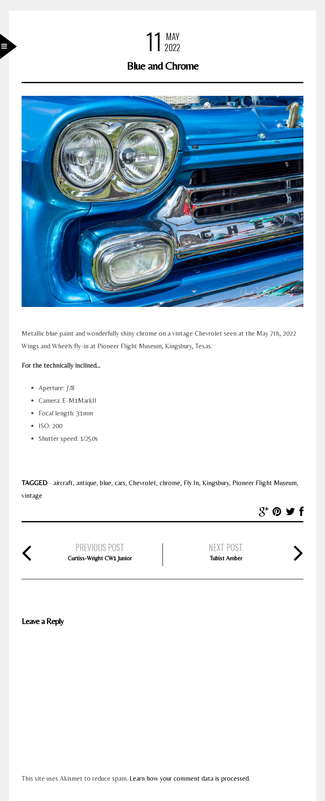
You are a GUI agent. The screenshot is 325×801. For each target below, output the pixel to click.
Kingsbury (215, 483)
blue (105, 483)
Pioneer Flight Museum (264, 483)
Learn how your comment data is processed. (189, 778)
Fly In (191, 483)
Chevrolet (142, 483)
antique (86, 483)
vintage (32, 495)
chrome (170, 483)
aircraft (63, 483)
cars (120, 483)
